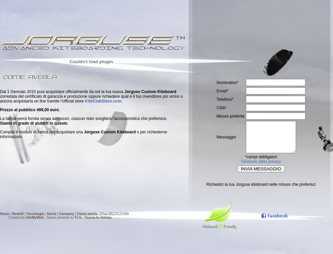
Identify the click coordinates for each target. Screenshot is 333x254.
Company (66, 214)
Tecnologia (35, 214)
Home (4, 214)
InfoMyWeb (35, 217)
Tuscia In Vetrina (98, 217)
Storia (51, 214)
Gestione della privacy (261, 167)
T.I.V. (78, 217)
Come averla (87, 214)
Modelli (18, 214)
